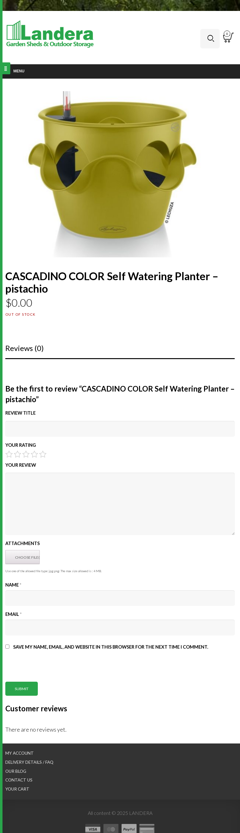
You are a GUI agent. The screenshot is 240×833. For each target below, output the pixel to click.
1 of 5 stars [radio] (9, 454)
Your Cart (17, 789)
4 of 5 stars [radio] (34, 454)
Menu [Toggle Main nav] (15, 71)
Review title (20, 413)
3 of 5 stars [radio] (26, 454)
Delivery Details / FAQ (29, 762)
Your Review (20, 465)
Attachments (22, 543)
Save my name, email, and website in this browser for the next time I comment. (110, 647)
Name (13, 584)
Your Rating (20, 445)
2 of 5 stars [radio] (17, 454)
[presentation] (52, 669)
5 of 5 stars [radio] (43, 454)
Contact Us (18, 779)
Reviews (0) (24, 348)
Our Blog (15, 771)
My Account (19, 753)
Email (13, 614)
